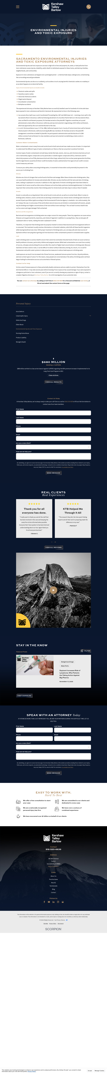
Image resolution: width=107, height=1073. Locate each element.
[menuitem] (45, 923)
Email (18, 434)
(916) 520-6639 (69, 401)
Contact (53, 892)
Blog (53, 889)
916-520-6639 (53, 849)
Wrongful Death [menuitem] (21, 342)
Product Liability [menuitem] (21, 338)
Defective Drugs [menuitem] (21, 320)
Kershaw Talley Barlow (41, 275)
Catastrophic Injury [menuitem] (22, 316)
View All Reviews (53, 547)
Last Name (20, 417)
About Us (53, 876)
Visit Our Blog (24, 696)
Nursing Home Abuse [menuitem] (22, 333)
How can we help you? (23, 451)
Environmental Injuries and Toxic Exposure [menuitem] (29, 329)
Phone (18, 426)
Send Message (53, 473)
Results (53, 883)
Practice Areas (53, 879)
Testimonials (53, 886)
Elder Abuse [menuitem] (19, 324)
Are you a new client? (23, 443)
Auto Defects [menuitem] (20, 311)
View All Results (54, 382)
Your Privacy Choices (60, 920)
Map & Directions (53, 866)
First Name (20, 409)
